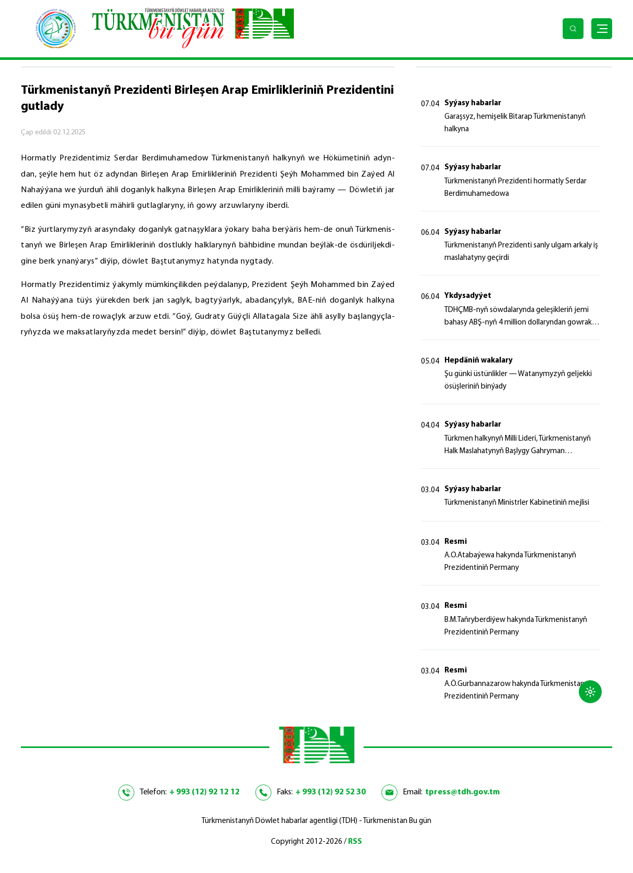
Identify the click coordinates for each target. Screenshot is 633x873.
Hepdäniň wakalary (478, 361)
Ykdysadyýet (467, 296)
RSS (355, 842)
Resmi (455, 542)
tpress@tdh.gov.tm (462, 792)
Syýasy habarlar (472, 103)
